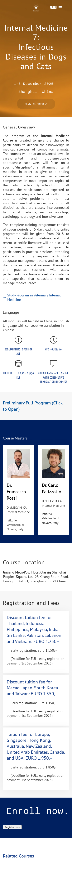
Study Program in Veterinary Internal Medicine (32, 297)
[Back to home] (36, 7)
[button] (56, 7)
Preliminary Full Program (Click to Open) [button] (36, 406)
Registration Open (36, 103)
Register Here (12, 827)
